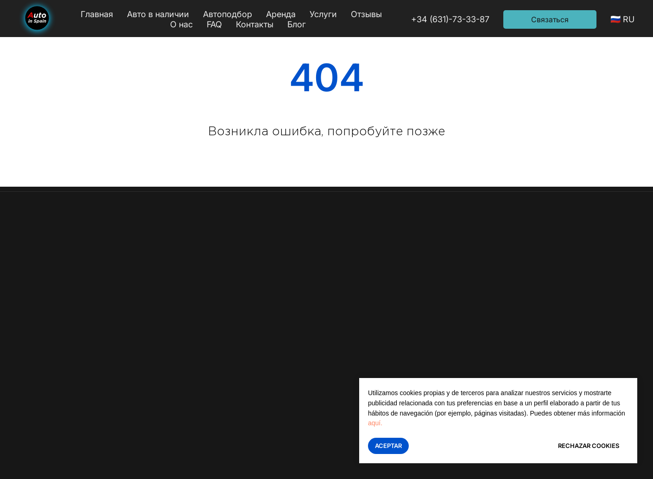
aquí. (375, 423)
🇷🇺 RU (622, 19)
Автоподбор (227, 14)
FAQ (214, 24)
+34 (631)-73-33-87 (450, 19)
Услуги (323, 14)
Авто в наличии (158, 14)
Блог (296, 24)
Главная (97, 14)
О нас (181, 24)
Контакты (254, 24)
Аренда (281, 14)
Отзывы (366, 14)
